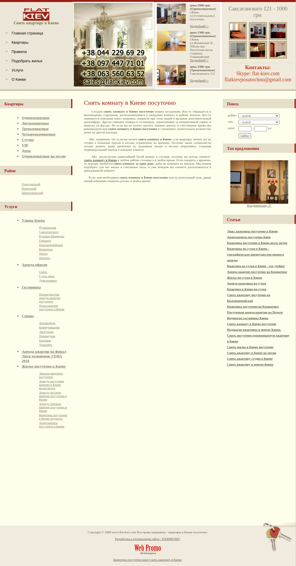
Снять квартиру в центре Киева (250, 364)
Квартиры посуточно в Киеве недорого (53, 416)
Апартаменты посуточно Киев (249, 237)
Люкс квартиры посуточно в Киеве (252, 231)
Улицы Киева (33, 220)
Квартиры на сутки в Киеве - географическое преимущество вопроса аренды (255, 254)
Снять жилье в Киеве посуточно (250, 347)
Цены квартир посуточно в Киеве (52, 307)
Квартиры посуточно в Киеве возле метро (257, 243)
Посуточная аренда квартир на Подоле (255, 312)
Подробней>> (199, 26)
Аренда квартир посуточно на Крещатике (257, 271)
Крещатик (46, 249)
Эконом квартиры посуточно (51, 375)
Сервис (28, 316)
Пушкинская (47, 227)
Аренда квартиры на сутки (246, 283)
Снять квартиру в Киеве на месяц (251, 352)
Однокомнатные (35, 117)
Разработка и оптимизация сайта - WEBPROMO (147, 539)
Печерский (29, 188)
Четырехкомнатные (39, 134)
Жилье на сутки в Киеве (244, 277)
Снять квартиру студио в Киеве (250, 358)
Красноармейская (51, 245)
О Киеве (19, 79)
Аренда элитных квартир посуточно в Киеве (53, 407)
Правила (19, 51)
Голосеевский (31, 184)
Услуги (17, 70)
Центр (43, 253)
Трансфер (45, 344)
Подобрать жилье (27, 61)
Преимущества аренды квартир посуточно (49, 298)
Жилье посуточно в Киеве (44, 366)
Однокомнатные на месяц (44, 156)
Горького (45, 240)
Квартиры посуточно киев (131, 559)
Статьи (233, 220)
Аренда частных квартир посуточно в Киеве (53, 396)
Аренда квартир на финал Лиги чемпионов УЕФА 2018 (44, 356)
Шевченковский (32, 192)
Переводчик (47, 336)
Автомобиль (47, 323)
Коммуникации (49, 327)
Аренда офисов (34, 264)
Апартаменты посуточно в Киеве (52, 424)
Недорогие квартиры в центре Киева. (254, 329)
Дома (26, 150)
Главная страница (27, 33)
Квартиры (20, 42)
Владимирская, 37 (259, 204)
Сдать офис (47, 276)
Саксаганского (48, 232)
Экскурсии (46, 331)
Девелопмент (48, 280)
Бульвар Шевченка (51, 236)
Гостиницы (31, 287)
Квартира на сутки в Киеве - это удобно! (256, 266)
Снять (43, 271)
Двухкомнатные (35, 123)
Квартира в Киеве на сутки (246, 289)
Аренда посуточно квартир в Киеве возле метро (51, 384)
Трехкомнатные (35, 128)
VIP (25, 145)
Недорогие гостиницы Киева (248, 318)
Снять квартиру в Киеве (165, 559)
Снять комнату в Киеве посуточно (251, 324)
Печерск (44, 258)
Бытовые (45, 340)
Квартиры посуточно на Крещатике (253, 306)
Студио (28, 139)
